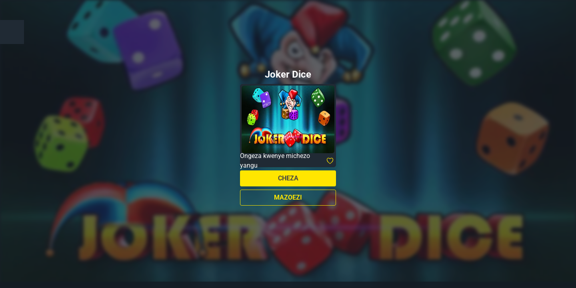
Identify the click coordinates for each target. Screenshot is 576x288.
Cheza (288, 178)
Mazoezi (288, 197)
